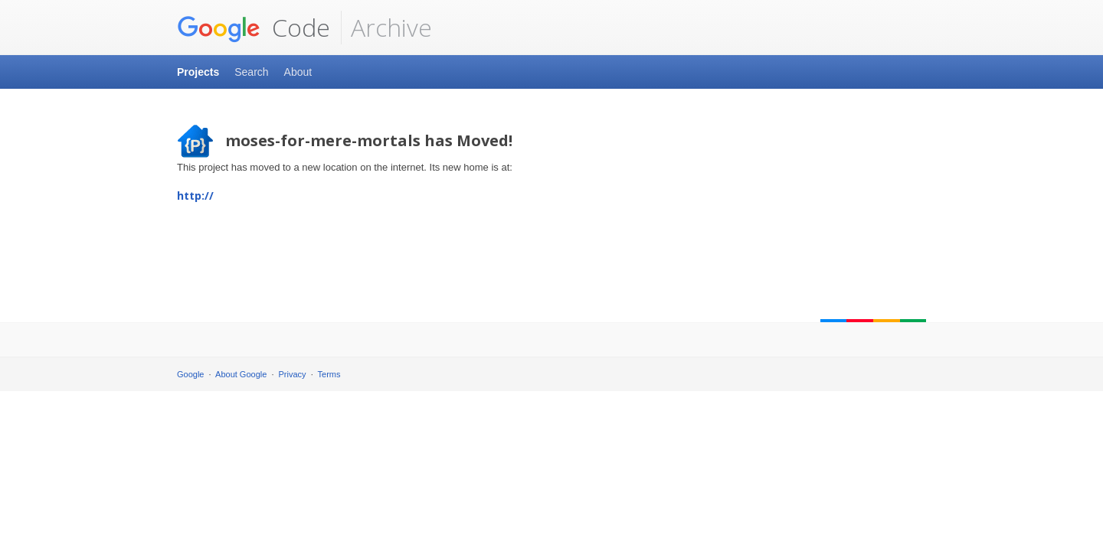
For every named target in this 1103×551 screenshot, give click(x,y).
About (298, 72)
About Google (241, 374)
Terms (329, 374)
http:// (195, 195)
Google (190, 374)
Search (251, 72)
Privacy (292, 374)
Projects (198, 72)
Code (253, 27)
